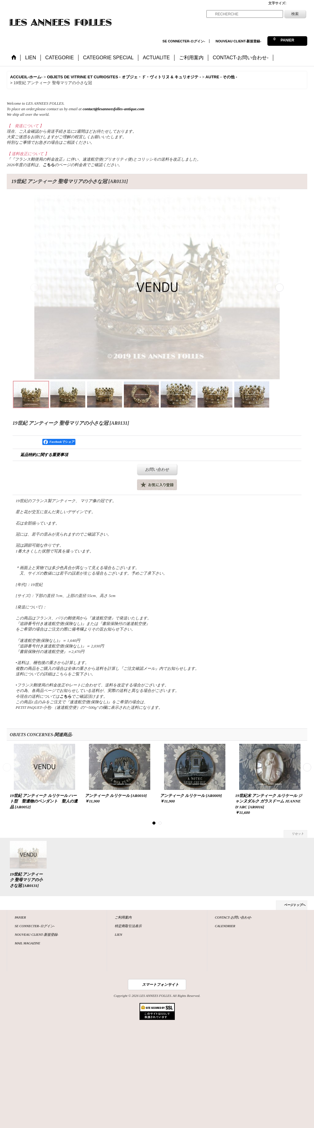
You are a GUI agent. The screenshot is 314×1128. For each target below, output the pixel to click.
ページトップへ (294, 905)
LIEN (118, 934)
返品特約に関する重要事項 (44, 454)
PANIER (20, 917)
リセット (298, 833)
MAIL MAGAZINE (27, 943)
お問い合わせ (157, 469)
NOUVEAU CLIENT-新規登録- (238, 41)
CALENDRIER (225, 926)
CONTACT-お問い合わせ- (233, 917)
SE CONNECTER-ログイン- (184, 41)
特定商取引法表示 (128, 926)
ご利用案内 (123, 917)
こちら (49, 164)
